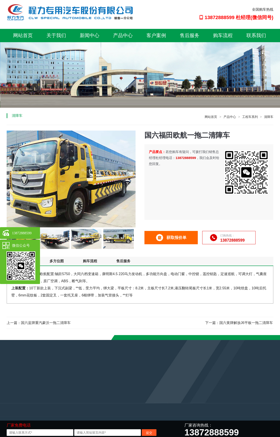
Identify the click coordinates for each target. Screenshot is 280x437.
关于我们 (56, 35)
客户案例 (156, 35)
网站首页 (23, 35)
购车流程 (223, 35)
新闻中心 (89, 35)
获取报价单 (171, 237)
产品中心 (123, 35)
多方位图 (57, 261)
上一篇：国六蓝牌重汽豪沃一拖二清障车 (39, 323)
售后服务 (189, 35)
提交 (149, 433)
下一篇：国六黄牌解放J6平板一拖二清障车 (239, 323)
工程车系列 (250, 117)
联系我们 (256, 35)
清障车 (268, 117)
